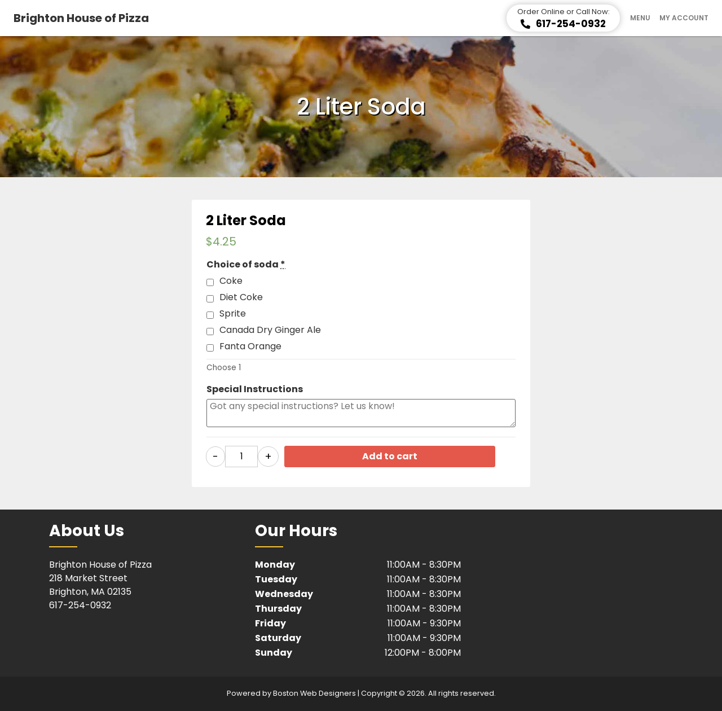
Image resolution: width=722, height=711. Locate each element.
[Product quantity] (241, 456)
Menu (640, 18)
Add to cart (389, 456)
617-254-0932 (80, 605)
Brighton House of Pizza (81, 18)
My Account (683, 18)
